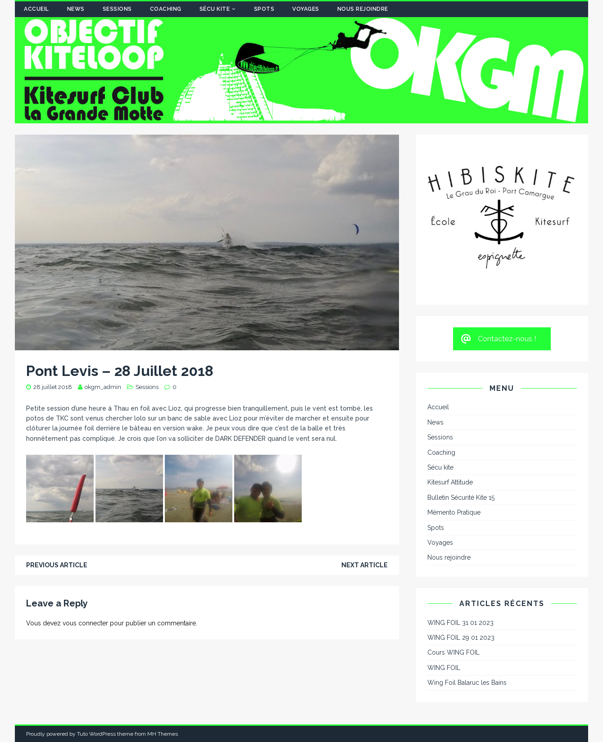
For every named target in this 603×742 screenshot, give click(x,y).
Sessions (117, 9)
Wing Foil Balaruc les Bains (467, 682)
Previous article (56, 565)
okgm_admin (103, 387)
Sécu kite (214, 9)
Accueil (36, 9)
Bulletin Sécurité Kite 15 (460, 497)
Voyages (305, 9)
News (76, 9)
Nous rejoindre (362, 9)
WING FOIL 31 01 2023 (460, 622)
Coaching (165, 9)
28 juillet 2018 (52, 387)
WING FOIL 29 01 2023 (460, 637)
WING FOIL (443, 667)
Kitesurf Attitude (450, 482)
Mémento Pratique (454, 512)
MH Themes (162, 734)
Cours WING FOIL (453, 652)
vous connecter (85, 623)
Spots (264, 9)
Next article (364, 565)
